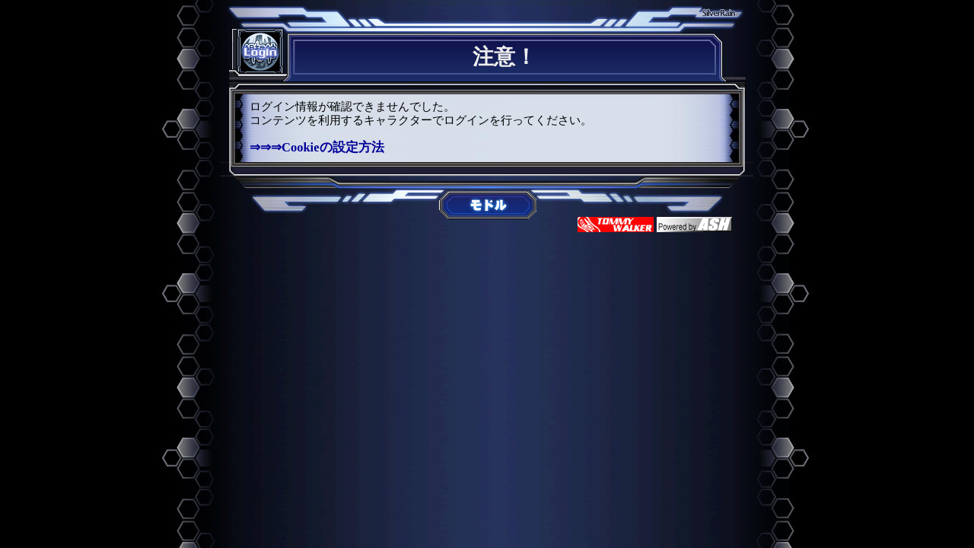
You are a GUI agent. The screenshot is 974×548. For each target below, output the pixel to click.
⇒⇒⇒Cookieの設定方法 (317, 147)
